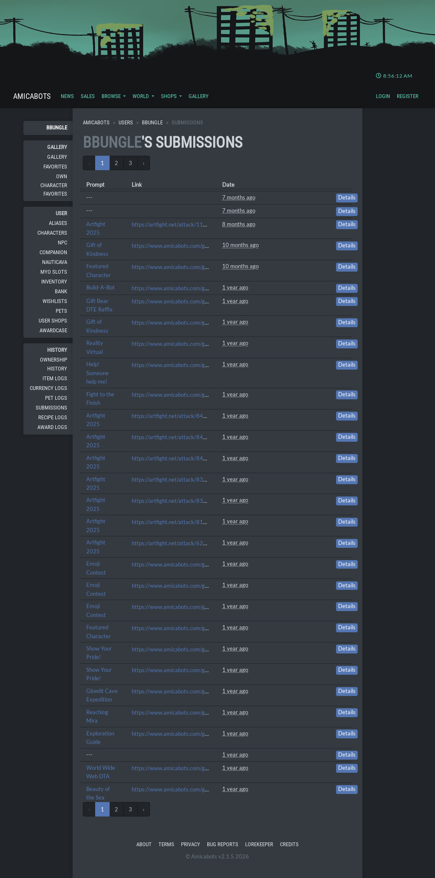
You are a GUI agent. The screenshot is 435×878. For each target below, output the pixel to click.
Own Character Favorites (53, 185)
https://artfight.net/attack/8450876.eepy (182, 437)
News (67, 96)
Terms (166, 844)
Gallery (199, 96)
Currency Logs (48, 388)
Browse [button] (112, 96)
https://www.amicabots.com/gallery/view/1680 (189, 301)
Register (407, 96)
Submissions (51, 407)
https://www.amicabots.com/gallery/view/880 (188, 649)
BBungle (56, 127)
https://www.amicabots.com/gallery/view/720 (188, 768)
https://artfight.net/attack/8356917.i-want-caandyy (196, 500)
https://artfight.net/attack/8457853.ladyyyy (186, 415)
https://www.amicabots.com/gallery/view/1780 (189, 288)
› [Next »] (143, 163)
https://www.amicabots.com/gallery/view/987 (188, 585)
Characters (52, 233)
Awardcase (53, 330)
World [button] (141, 96)
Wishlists (54, 301)
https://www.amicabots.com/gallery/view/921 (188, 628)
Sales (88, 96)
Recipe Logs (52, 417)
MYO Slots (53, 272)
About (144, 844)
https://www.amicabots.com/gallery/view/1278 (189, 394)
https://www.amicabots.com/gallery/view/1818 (189, 267)
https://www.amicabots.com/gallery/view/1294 (189, 343)
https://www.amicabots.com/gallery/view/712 (188, 789)
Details (347, 197)
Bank (61, 291)
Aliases (58, 223)
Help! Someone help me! (97, 373)
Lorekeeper (259, 844)
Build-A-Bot (100, 287)
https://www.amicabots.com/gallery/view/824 (188, 712)
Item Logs (54, 378)
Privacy (190, 844)
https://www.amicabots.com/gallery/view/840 (188, 691)
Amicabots (32, 96)
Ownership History (53, 363)
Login (383, 96)
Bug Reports (222, 844)
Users (126, 122)
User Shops (53, 320)
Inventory (54, 281)
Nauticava (54, 262)
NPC (62, 242)
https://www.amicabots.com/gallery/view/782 (188, 733)
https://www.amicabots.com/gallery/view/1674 (189, 322)
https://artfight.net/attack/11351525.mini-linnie (191, 224)
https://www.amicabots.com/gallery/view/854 (188, 670)
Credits (289, 844)
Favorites (55, 166)
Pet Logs (56, 398)
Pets (61, 311)
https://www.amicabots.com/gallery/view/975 (188, 606)
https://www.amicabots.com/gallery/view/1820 (189, 245)
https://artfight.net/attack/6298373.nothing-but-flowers (201, 543)
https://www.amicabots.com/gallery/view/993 (188, 564)
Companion (53, 252)
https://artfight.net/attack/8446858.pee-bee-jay (191, 458)
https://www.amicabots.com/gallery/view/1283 (189, 365)
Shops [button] (169, 96)
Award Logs (52, 427)
